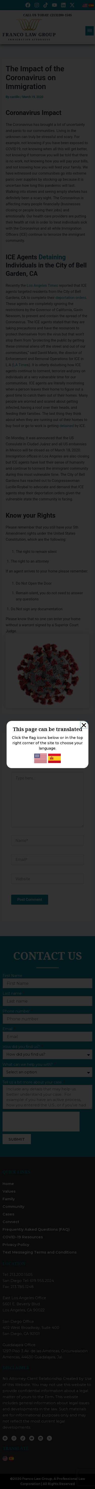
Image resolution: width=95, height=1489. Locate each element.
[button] (84, 725)
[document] (47, 744)
